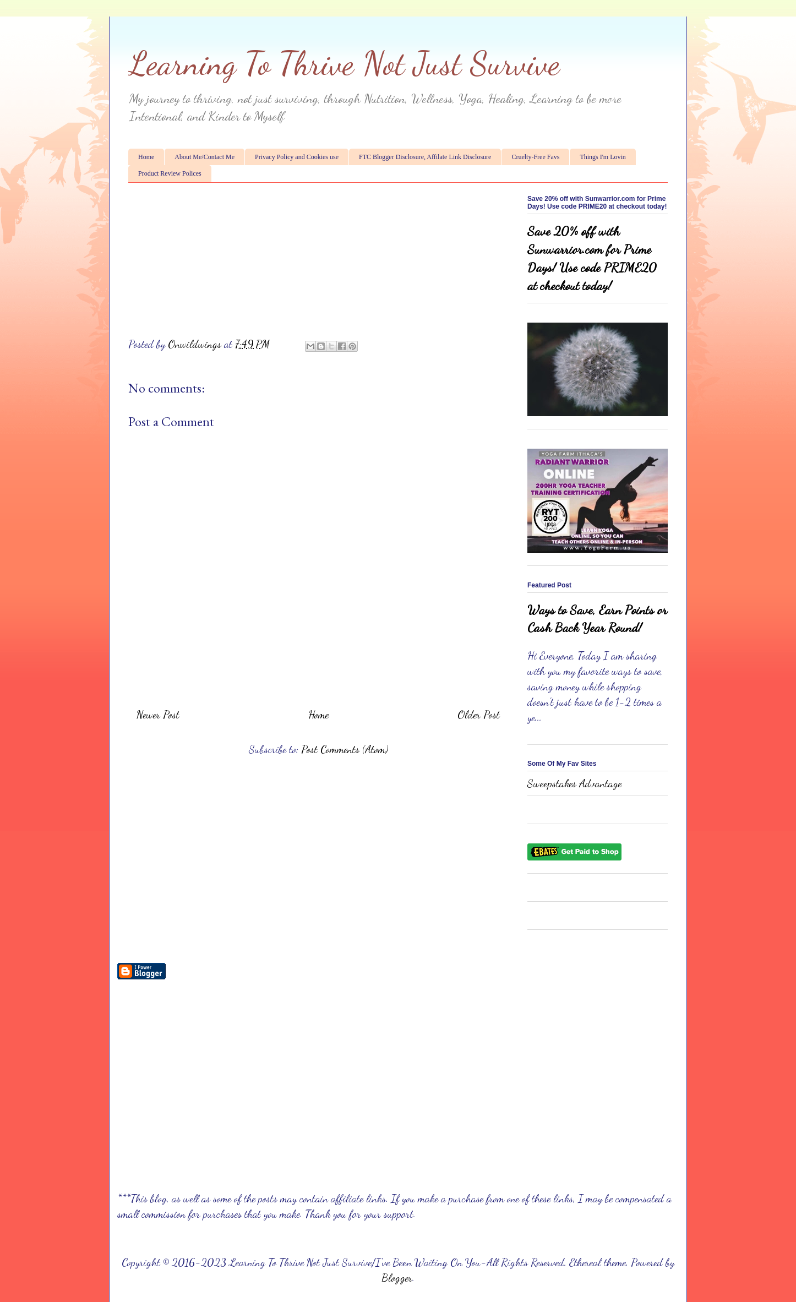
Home (146, 157)
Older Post (478, 714)
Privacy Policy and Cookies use (297, 157)
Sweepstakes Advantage (574, 783)
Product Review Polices (169, 173)
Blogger (396, 1277)
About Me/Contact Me (205, 157)
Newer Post (158, 714)
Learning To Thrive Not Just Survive (344, 63)
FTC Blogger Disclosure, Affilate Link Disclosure (425, 157)
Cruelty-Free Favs (535, 157)
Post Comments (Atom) (344, 749)
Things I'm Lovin (603, 157)
